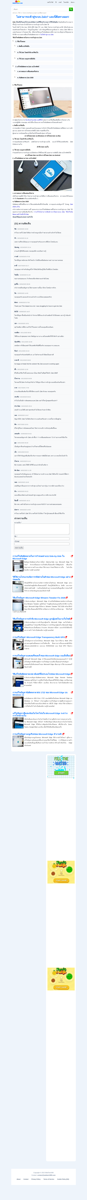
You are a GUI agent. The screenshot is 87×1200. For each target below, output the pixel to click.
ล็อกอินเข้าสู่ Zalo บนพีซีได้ (33, 120)
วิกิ (56, 2)
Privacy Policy (36, 1179)
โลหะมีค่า (66, 2)
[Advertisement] (61, 790)
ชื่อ (15, 536)
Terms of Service (48, 1179)
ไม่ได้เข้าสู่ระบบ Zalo (47, 34)
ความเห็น (18, 522)
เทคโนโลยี (50, 2)
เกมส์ (60, 2)
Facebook (20, 198)
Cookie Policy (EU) (63, 1179)
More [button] (73, 2)
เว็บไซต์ (16, 541)
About (19, 1179)
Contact (25, 1179)
